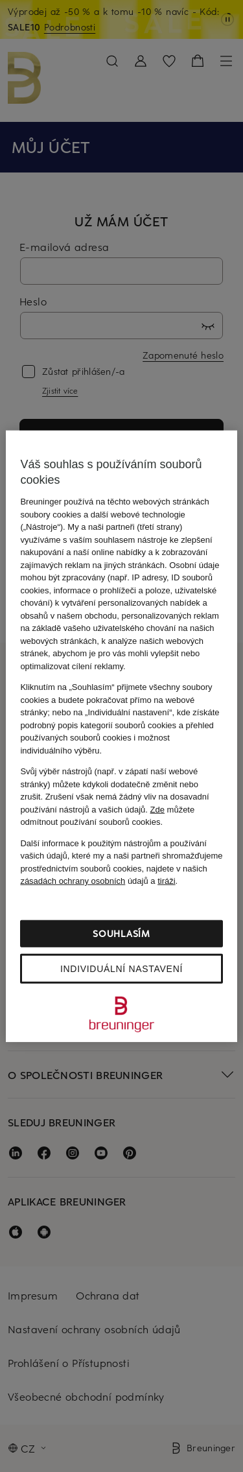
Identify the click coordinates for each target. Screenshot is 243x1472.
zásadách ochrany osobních (72, 881)
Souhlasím (121, 933)
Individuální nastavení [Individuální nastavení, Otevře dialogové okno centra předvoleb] (121, 968)
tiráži (166, 881)
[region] (121, 736)
